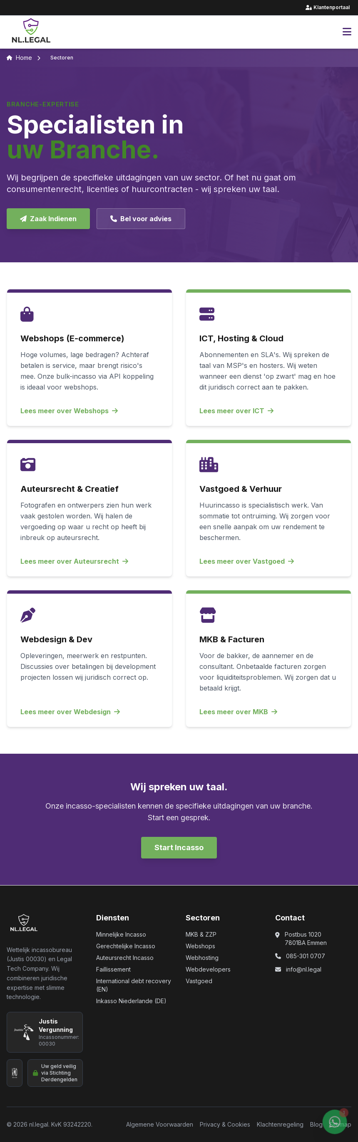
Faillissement (113, 969)
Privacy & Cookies (225, 1124)
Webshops (200, 946)
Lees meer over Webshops (69, 411)
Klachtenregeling (280, 1124)
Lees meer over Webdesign (70, 712)
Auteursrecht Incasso (125, 957)
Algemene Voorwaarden (159, 1124)
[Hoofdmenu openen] (347, 32)
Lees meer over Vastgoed (246, 561)
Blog (316, 1124)
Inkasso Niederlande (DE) (131, 1000)
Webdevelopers (208, 969)
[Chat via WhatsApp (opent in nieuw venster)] (335, 1125)
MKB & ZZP (201, 934)
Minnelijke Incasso (121, 934)
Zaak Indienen (48, 219)
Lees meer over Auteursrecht (74, 561)
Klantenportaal (328, 7)
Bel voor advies (141, 219)
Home (19, 57)
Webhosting (202, 957)
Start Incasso (179, 847)
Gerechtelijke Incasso (125, 946)
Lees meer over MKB (238, 712)
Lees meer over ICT (236, 411)
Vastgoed (199, 980)
